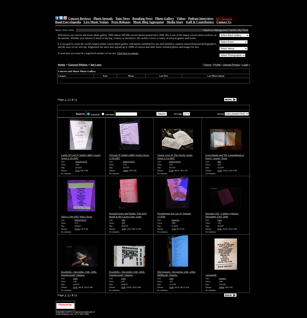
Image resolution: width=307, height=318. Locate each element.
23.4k (219, 229)
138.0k (125, 171)
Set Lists (96, 64)
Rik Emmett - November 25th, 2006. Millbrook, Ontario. (176, 273)
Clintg (219, 220)
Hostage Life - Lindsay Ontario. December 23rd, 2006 (222, 215)
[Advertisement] (104, 8)
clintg (171, 279)
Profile (217, 64)
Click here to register (127, 53)
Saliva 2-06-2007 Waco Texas (76, 216)
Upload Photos (231, 64)
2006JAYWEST (81, 162)
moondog (222, 279)
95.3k (77, 171)
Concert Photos (77, 64)
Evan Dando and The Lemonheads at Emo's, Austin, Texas (225, 157)
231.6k (77, 229)
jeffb (219, 162)
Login (245, 64)
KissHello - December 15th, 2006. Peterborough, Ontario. (79, 273)
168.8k (221, 287)
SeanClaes (175, 220)
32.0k (171, 171)
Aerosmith (211, 275)
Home (61, 64)
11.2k (174, 229)
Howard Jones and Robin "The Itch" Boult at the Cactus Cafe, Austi (128, 215)
